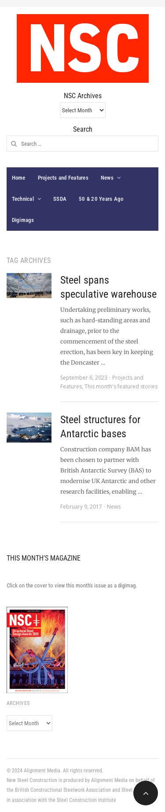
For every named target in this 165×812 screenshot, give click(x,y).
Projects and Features (63, 177)
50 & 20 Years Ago (101, 199)
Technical (23, 199)
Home (19, 177)
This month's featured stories (121, 386)
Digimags (23, 220)
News (107, 177)
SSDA (59, 199)
